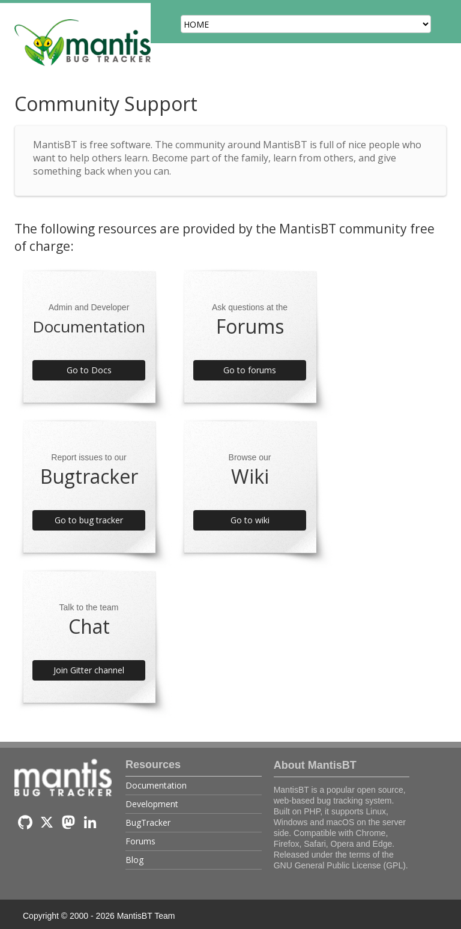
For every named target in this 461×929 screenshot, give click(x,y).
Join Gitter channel (88, 670)
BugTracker (147, 822)
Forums (140, 841)
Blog (134, 859)
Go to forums (249, 370)
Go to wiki (250, 520)
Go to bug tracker (89, 520)
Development (151, 804)
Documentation (156, 785)
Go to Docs (89, 370)
